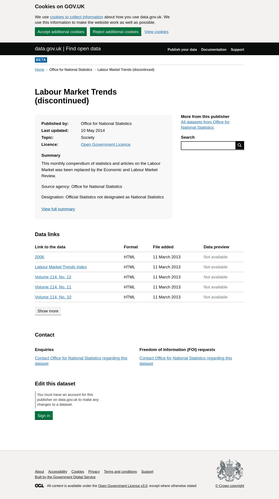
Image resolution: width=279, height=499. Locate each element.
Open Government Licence (105, 144)
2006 (39, 257)
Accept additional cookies (60, 31)
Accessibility (57, 471)
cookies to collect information (76, 17)
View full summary (58, 209)
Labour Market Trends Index (61, 267)
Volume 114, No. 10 (53, 297)
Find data (239, 145)
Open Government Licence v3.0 (122, 486)
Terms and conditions (120, 471)
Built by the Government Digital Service (65, 477)
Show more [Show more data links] (47, 311)
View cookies (157, 32)
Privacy (94, 471)
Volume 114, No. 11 (53, 287)
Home (39, 70)
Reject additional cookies (115, 31)
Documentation (213, 49)
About (39, 471)
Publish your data (182, 49)
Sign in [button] (43, 415)
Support (237, 49)
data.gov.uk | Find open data (68, 48)
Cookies (77, 471)
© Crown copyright (229, 486)
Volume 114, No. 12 (53, 277)
